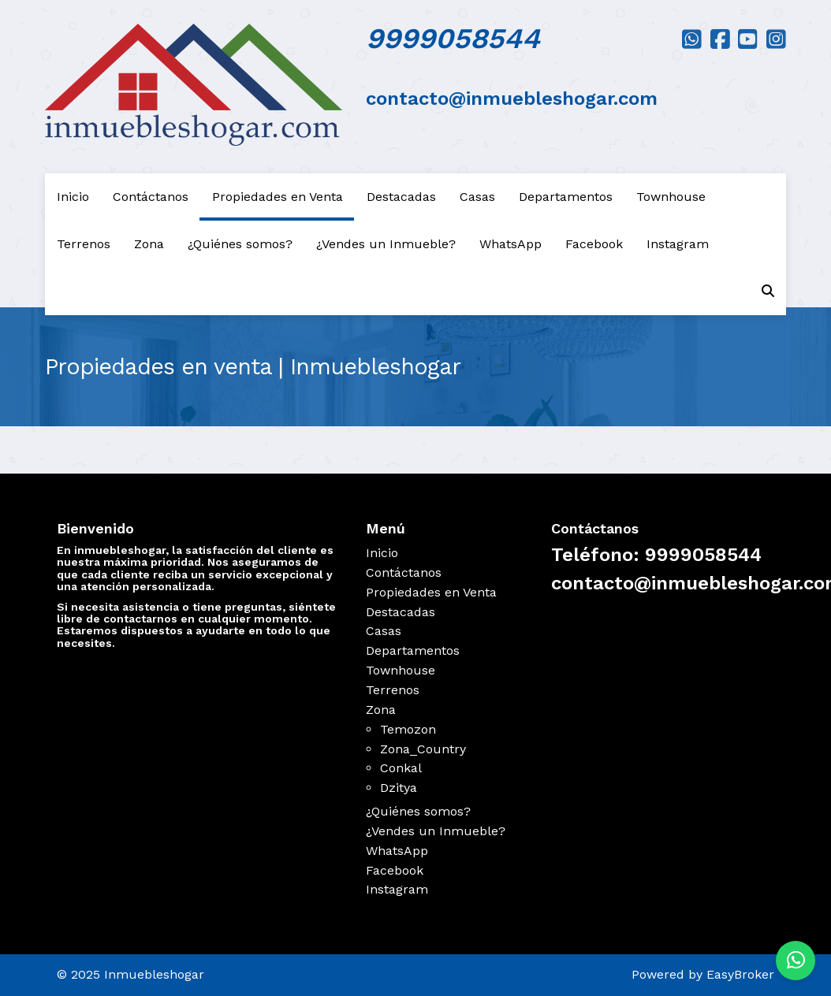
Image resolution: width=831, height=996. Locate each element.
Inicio (73, 196)
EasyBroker (740, 974)
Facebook (594, 243)
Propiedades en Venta (277, 196)
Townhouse (671, 196)
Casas (477, 196)
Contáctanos (150, 196)
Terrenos (83, 243)
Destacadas (401, 196)
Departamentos (566, 196)
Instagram (678, 243)
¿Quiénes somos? (240, 243)
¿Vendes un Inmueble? (386, 243)
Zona (149, 243)
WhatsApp (510, 243)
